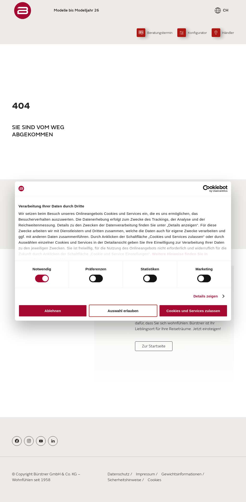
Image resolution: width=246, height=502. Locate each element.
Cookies (154, 480)
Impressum (145, 474)
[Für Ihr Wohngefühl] (67, 323)
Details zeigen (205, 296)
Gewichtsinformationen (181, 474)
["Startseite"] (22, 10)
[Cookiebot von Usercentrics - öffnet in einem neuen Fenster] (206, 188)
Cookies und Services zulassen (193, 311)
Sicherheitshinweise (124, 480)
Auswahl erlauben (123, 311)
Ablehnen (52, 311)
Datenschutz (118, 474)
